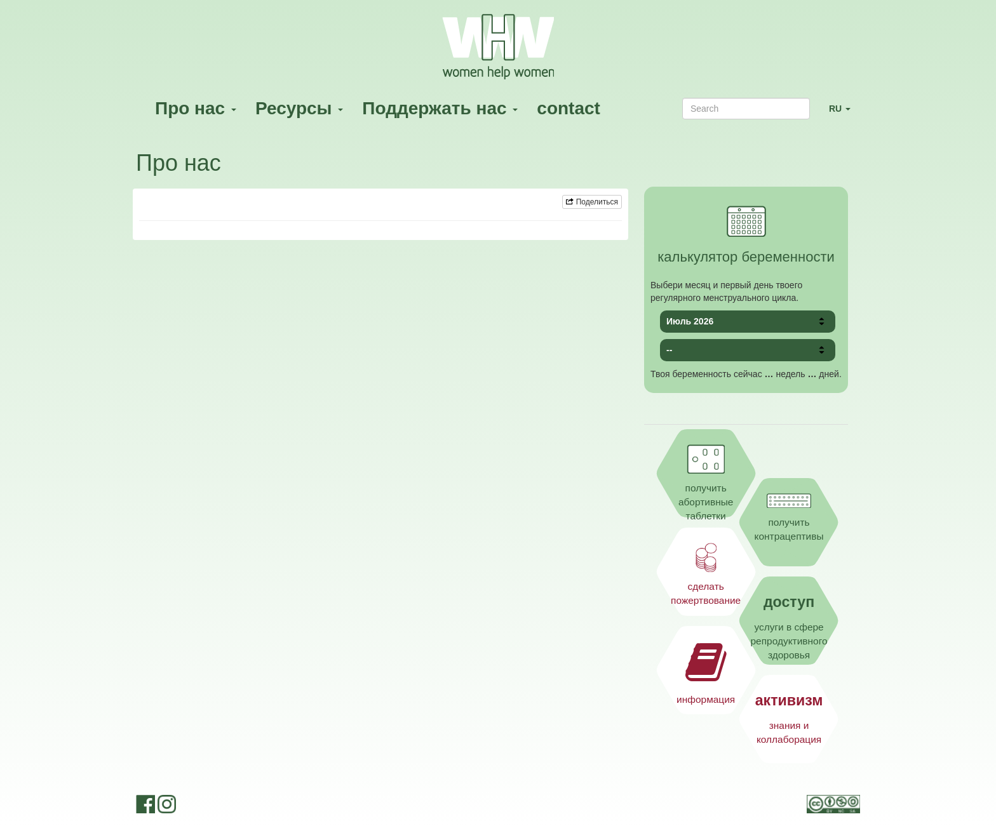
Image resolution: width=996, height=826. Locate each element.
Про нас (195, 108)
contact (568, 108)
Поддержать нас (440, 108)
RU (844, 113)
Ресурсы (299, 108)
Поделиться (592, 201)
